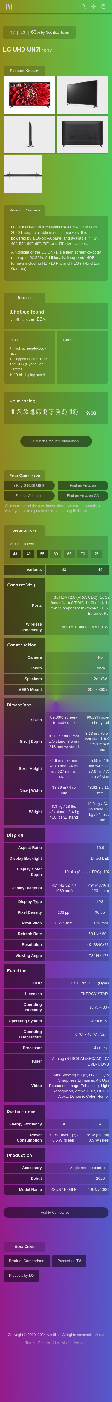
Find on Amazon (83, 486)
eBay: (29, 486)
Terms (30, 1343)
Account (80, 1343)
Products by (21, 1275)
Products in (69, 1261)
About (99, 1335)
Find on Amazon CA (83, 496)
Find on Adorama (29, 496)
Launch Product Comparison (56, 441)
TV (12, 32)
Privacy (44, 1343)
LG (22, 32)
